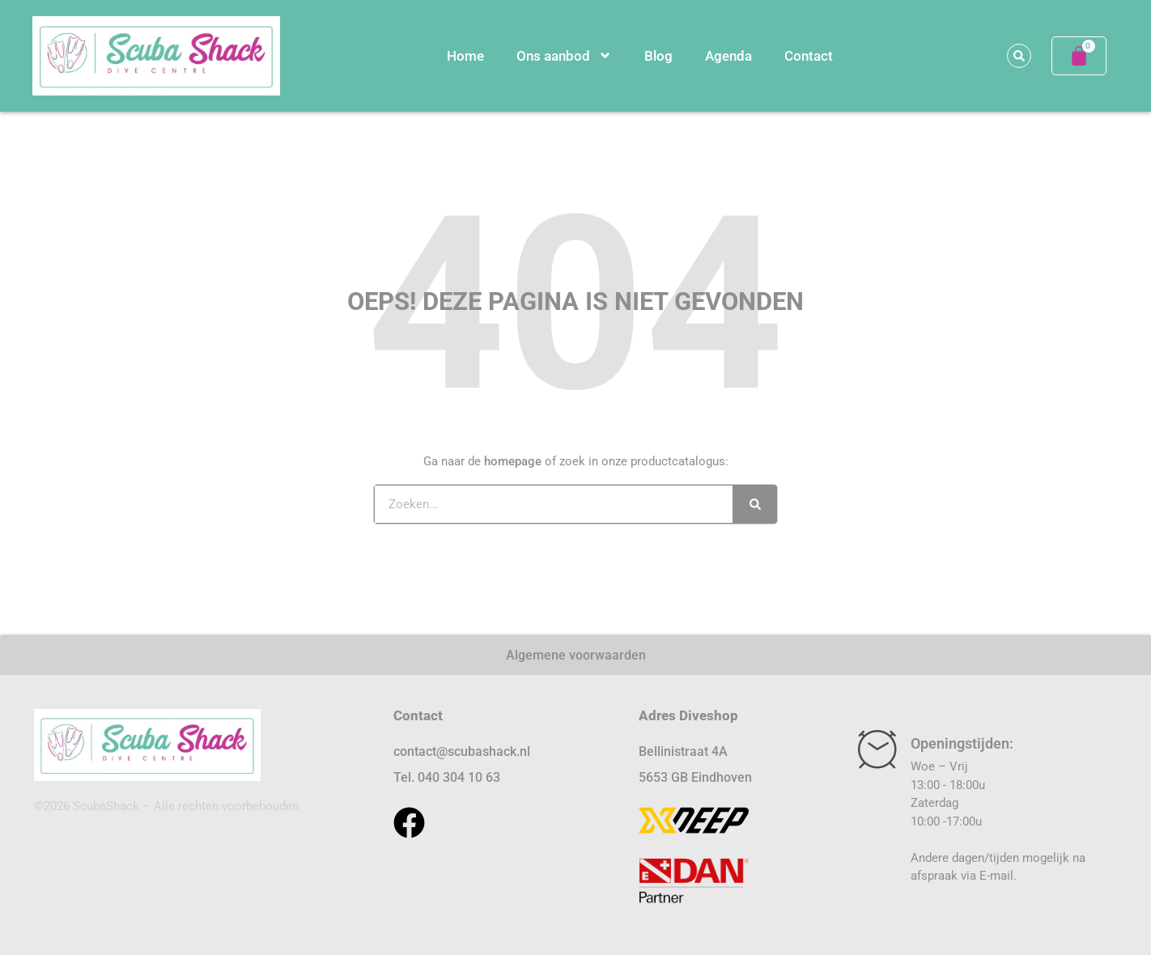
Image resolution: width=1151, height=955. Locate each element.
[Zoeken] (755, 504)
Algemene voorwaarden (576, 655)
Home (465, 56)
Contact (808, 56)
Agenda (728, 56)
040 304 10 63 (459, 777)
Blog (658, 56)
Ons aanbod (564, 55)
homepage (513, 461)
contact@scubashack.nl (461, 751)
